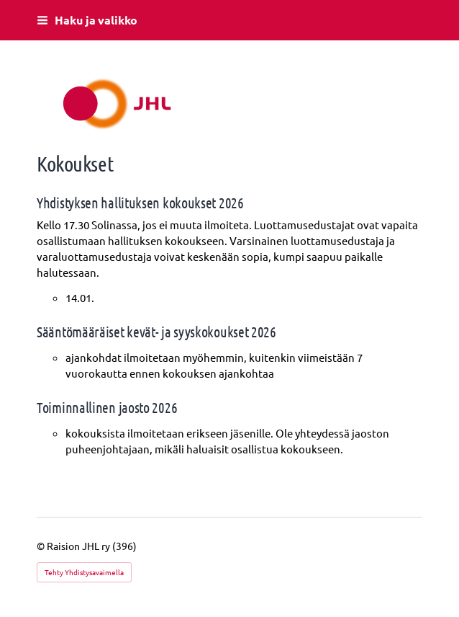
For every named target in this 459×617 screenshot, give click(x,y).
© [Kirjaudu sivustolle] (42, 545)
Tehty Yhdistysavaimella (84, 572)
